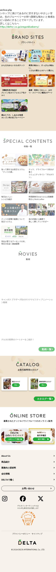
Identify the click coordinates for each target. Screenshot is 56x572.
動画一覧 (46, 350)
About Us (5, 456)
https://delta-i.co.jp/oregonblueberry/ (19, 26)
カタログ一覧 (44, 398)
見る (15, 385)
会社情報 (5, 473)
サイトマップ (37, 534)
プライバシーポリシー (21, 534)
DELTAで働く (7, 479)
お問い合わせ (28, 488)
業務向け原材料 (8, 467)
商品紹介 (5, 462)
